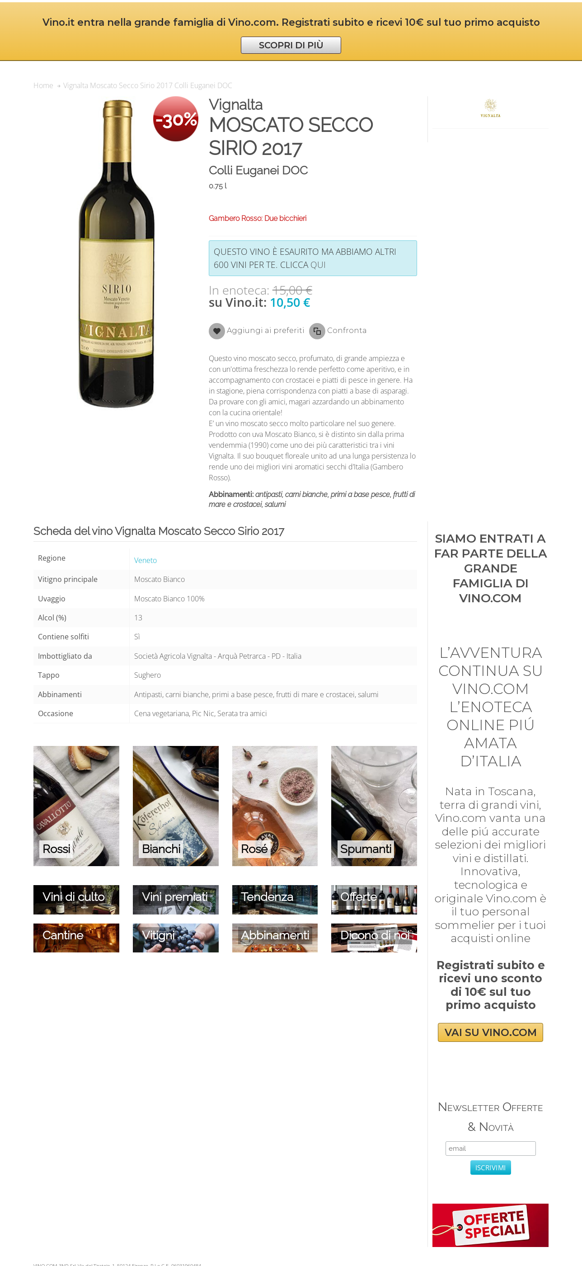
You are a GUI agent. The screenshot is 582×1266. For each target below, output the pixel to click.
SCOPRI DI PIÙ (291, 45)
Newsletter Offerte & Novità (490, 1117)
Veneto (145, 560)
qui (318, 264)
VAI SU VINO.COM (491, 1033)
